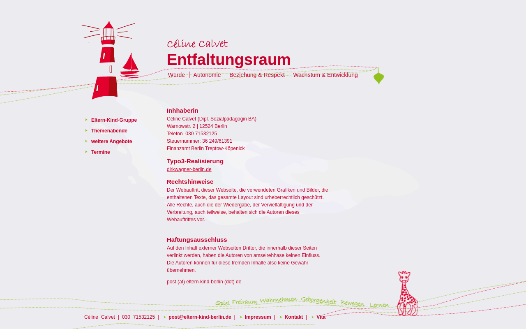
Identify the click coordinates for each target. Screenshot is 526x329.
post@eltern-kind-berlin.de (199, 317)
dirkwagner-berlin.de (189, 169)
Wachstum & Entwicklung (325, 75)
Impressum (258, 317)
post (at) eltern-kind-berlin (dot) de (204, 282)
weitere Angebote (111, 141)
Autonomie (207, 75)
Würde (176, 75)
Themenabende (109, 131)
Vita (320, 317)
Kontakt (294, 317)
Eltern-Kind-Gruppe (114, 120)
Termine (100, 152)
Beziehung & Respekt (257, 75)
